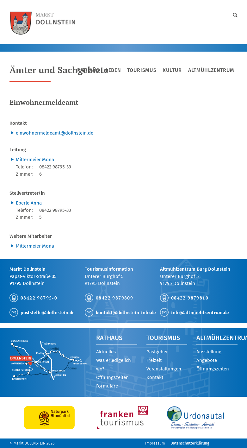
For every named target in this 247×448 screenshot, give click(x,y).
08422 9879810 (189, 298)
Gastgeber (157, 352)
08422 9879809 (114, 298)
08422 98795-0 (39, 298)
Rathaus (88, 70)
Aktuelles (106, 352)
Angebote (206, 360)
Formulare (107, 386)
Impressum (155, 443)
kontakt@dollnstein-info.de (126, 312)
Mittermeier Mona (35, 159)
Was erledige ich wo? (113, 364)
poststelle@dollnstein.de (48, 312)
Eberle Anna (29, 203)
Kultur (172, 70)
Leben (113, 70)
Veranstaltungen (163, 369)
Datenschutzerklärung (189, 443)
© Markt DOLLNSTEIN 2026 (31, 443)
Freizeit (154, 360)
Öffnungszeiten (112, 377)
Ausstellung (208, 352)
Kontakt (154, 377)
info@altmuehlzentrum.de (200, 312)
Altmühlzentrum (211, 70)
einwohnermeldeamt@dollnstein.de (54, 133)
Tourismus (141, 70)
